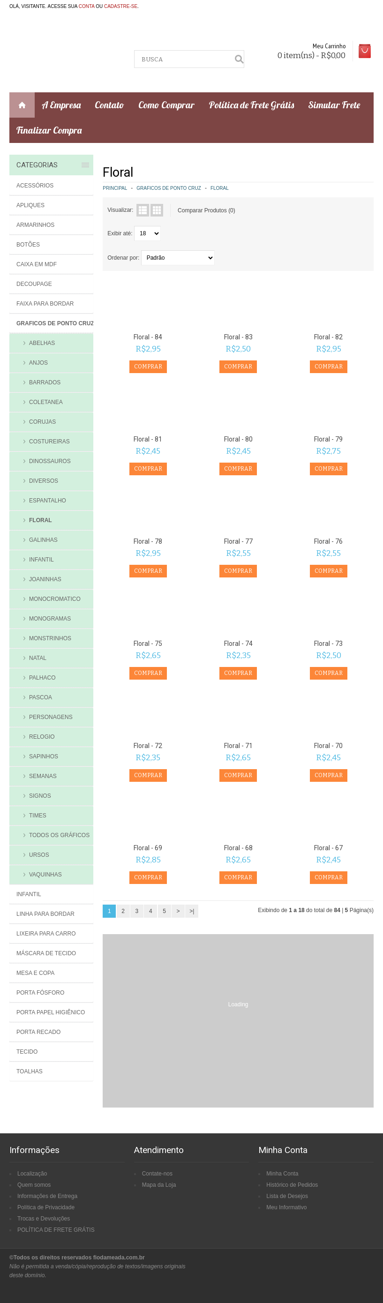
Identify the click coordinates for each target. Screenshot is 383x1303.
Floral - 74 (238, 643)
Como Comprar (166, 105)
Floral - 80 (238, 439)
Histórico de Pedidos (292, 1185)
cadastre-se (120, 6)
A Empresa (61, 105)
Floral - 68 (238, 848)
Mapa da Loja (159, 1185)
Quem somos (34, 1185)
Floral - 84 (148, 337)
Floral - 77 (238, 541)
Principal (115, 188)
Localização (32, 1173)
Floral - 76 (328, 541)
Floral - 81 (148, 439)
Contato (109, 105)
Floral (219, 188)
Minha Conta (282, 1173)
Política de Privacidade (46, 1207)
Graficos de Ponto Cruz (168, 188)
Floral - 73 (328, 643)
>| (191, 911)
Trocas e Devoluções (43, 1218)
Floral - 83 (238, 337)
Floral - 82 (328, 337)
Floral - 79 (328, 439)
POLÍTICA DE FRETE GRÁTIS (56, 1230)
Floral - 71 (238, 745)
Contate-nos (157, 1173)
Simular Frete (334, 105)
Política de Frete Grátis (251, 105)
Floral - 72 (148, 745)
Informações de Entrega (47, 1196)
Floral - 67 (328, 848)
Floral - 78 (148, 541)
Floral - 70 (328, 745)
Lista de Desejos (287, 1196)
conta (87, 6)
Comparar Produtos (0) (206, 210)
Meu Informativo (286, 1207)
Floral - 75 (148, 643)
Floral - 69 (148, 848)
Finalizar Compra (49, 130)
